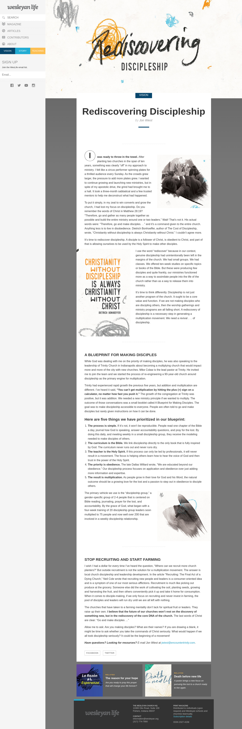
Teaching (38, 51)
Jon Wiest (145, 120)
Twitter (109, 653)
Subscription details (182, 716)
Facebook (92, 653)
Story (23, 51)
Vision (7, 51)
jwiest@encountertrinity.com (178, 642)
